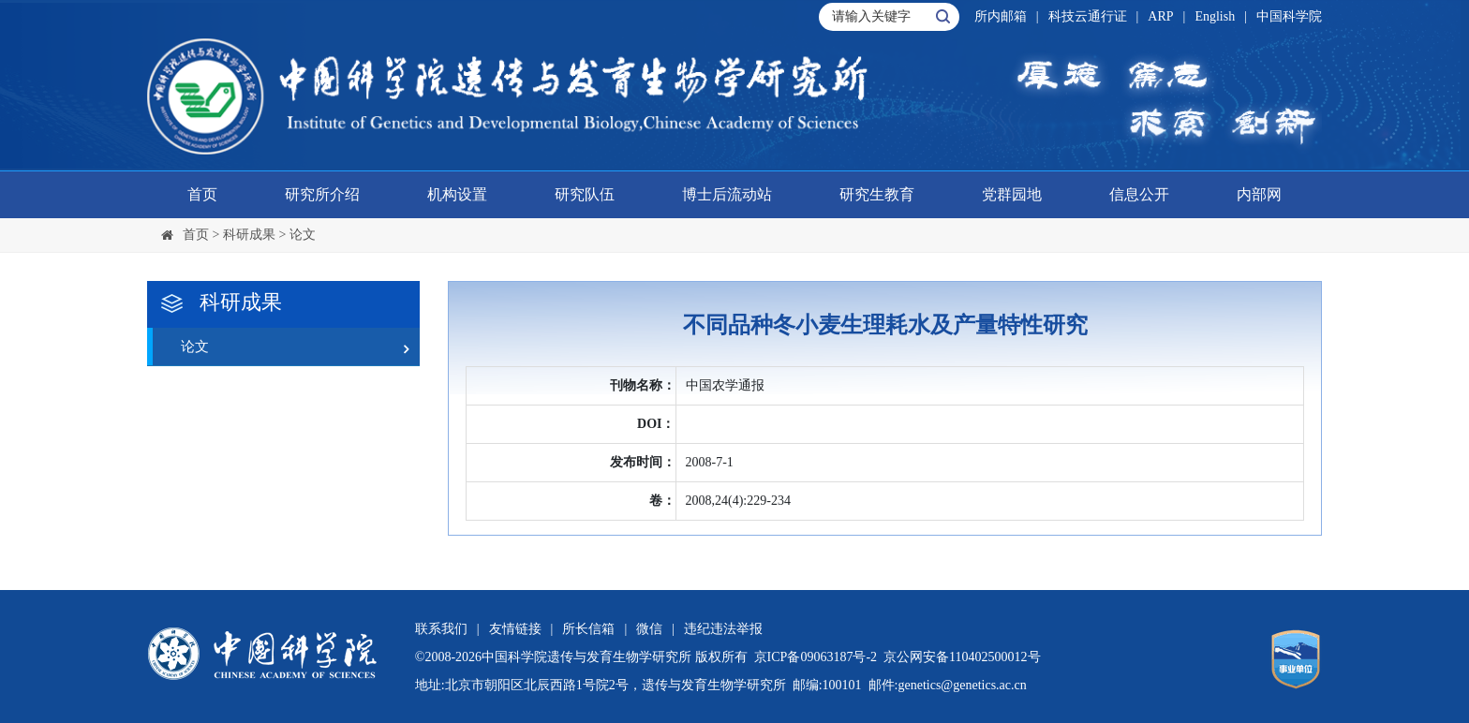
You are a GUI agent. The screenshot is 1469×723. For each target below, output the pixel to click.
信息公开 (1139, 194)
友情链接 (515, 629)
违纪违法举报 (723, 629)
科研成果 (249, 235)
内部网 (1259, 194)
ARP (1160, 16)
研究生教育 (876, 194)
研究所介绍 (322, 194)
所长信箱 (588, 629)
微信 (649, 629)
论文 (302, 235)
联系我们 (441, 629)
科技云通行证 (1087, 16)
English (1214, 16)
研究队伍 (585, 194)
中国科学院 (1289, 16)
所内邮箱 (1000, 16)
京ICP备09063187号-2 (815, 657)
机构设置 (457, 194)
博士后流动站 (727, 194)
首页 (202, 194)
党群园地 (1012, 194)
